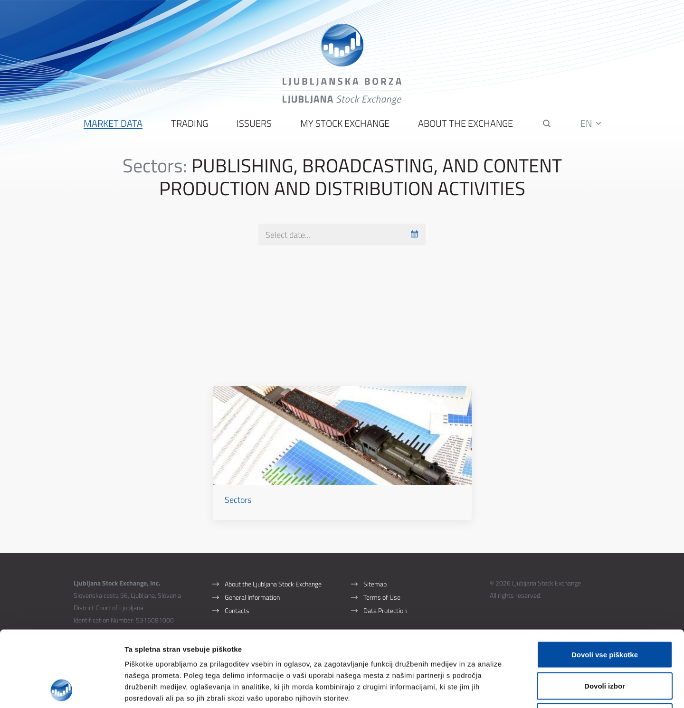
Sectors (238, 499)
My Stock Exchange (345, 124)
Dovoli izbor (604, 615)
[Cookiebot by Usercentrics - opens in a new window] (61, 689)
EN (590, 123)
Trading (189, 124)
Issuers (254, 124)
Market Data (113, 124)
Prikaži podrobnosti (495, 689)
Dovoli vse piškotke (604, 583)
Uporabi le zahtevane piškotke (604, 646)
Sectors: (155, 165)
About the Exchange (465, 124)
